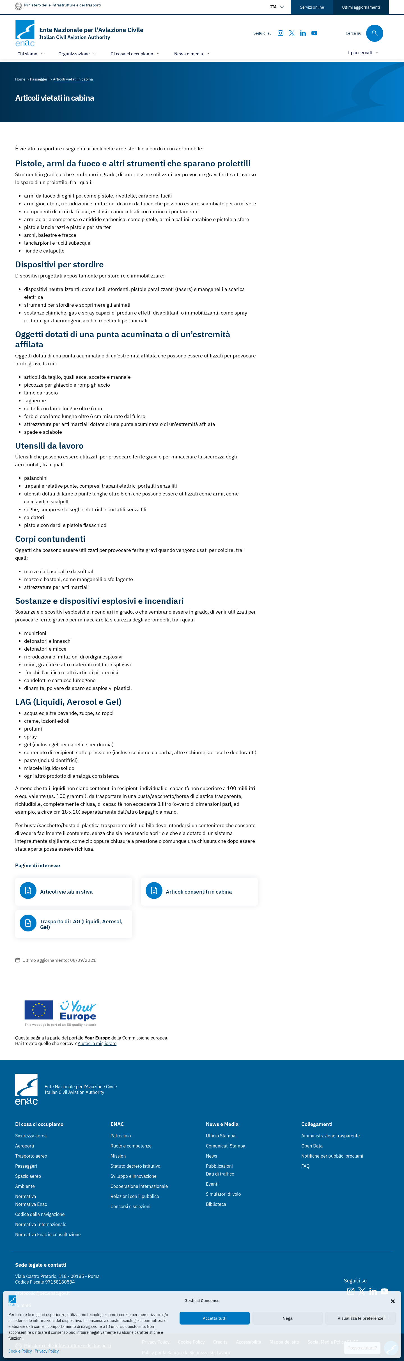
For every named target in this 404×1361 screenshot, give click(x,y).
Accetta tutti (215, 1318)
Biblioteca (216, 1204)
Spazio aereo (28, 1176)
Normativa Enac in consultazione (48, 1234)
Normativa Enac (31, 1204)
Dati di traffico (220, 1174)
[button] (393, 1300)
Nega (287, 1318)
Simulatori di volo (223, 1194)
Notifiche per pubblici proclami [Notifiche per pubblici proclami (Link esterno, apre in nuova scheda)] (332, 1156)
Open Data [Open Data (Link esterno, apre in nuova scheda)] (312, 1146)
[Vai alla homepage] (79, 33)
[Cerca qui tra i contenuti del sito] (364, 33)
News (211, 1156)
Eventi (212, 1184)
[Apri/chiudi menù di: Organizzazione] (78, 53)
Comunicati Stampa (225, 1146)
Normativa (25, 1196)
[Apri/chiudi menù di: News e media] (192, 53)
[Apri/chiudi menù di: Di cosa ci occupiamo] (135, 53)
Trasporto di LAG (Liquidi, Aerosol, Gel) (81, 924)
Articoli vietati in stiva (66, 891)
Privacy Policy (47, 1351)
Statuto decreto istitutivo (135, 1166)
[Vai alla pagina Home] (20, 79)
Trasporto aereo (31, 1156)
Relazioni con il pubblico (135, 1196)
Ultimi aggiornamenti (361, 7)
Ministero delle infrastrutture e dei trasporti (62, 5)
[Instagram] (280, 33)
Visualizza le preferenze (361, 1318)
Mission (118, 1156)
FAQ (305, 1166)
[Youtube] (314, 33)
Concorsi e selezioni (130, 1206)
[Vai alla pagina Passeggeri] (39, 79)
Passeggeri (26, 1166)
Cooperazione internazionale (139, 1186)
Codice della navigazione (40, 1214)
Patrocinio (121, 1136)
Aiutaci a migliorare (97, 1043)
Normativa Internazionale (40, 1224)
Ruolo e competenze (131, 1146)
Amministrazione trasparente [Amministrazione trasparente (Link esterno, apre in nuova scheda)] (330, 1136)
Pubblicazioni (219, 1166)
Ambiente (25, 1186)
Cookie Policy (20, 1351)
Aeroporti (24, 1146)
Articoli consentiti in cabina (199, 891)
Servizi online (312, 7)
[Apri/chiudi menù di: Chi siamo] (31, 53)
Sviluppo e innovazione (134, 1176)
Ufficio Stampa (220, 1136)
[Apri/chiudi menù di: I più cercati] (364, 52)
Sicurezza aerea (31, 1136)
